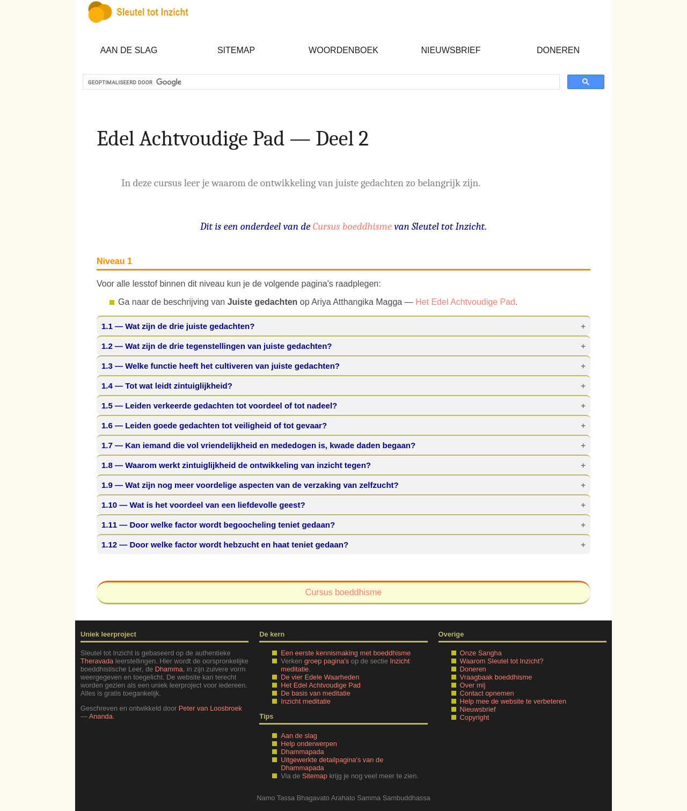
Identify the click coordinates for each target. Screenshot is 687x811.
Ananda (101, 716)
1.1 (107, 326)
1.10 (109, 504)
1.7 (107, 445)
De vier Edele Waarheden (320, 677)
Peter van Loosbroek (210, 708)
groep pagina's (326, 661)
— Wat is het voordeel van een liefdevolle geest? (203, 504)
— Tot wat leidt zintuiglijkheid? (166, 385)
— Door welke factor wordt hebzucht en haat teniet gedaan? (224, 544)
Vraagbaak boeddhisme (496, 677)
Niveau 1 (114, 261)
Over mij (473, 685)
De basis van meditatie (315, 693)
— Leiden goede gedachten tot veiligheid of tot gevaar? (214, 425)
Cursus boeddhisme (352, 226)
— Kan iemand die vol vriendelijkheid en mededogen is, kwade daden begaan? (258, 445)
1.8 (107, 465)
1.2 (107, 345)
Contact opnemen (487, 693)
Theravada (97, 661)
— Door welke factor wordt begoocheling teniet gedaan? (218, 524)
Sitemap (236, 50)
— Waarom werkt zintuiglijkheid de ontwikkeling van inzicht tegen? (236, 465)
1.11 (109, 524)
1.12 (109, 544)
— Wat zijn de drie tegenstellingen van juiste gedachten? (216, 345)
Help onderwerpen (309, 744)
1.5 (107, 405)
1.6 (107, 425)
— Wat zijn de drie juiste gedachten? (177, 326)
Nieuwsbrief (450, 50)
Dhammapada (302, 752)
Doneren (558, 50)
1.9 (107, 484)
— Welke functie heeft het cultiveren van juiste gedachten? (220, 365)
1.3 (107, 365)
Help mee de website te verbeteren (513, 701)
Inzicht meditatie (305, 701)
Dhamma (169, 669)
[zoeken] (320, 82)
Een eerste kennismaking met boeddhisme (346, 653)
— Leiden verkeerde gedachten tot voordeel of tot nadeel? (219, 405)
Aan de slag (129, 50)
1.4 (107, 385)
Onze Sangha (481, 653)
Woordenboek (343, 50)
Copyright (474, 717)
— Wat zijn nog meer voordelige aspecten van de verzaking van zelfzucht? (250, 484)
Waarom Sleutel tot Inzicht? (502, 661)
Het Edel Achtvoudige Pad (465, 301)
